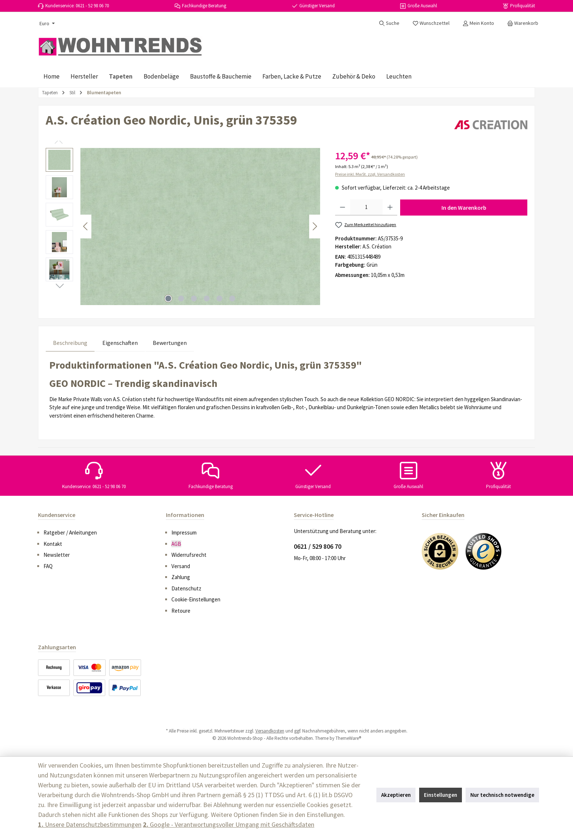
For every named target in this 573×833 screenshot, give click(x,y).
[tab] (70, 342)
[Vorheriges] (85, 226)
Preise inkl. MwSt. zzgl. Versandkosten (370, 174)
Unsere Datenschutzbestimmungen (89, 824)
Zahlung (180, 577)
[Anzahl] (366, 207)
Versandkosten (269, 731)
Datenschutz (186, 588)
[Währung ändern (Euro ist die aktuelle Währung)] (46, 23)
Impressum (184, 532)
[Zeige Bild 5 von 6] (220, 298)
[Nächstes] (314, 226)
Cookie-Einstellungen (195, 599)
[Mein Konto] (478, 23)
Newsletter (56, 554)
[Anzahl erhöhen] (390, 207)
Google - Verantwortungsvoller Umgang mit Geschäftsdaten (228, 824)
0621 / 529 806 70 (317, 546)
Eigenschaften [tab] (120, 342)
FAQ (48, 566)
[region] (183, 226)
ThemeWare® (348, 738)
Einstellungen (440, 794)
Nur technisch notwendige (502, 794)
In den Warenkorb (463, 207)
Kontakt (52, 543)
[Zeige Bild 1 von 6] (168, 298)
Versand (180, 566)
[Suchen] (389, 23)
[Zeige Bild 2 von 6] (181, 298)
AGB (176, 543)
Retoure (180, 610)
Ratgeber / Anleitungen (70, 532)
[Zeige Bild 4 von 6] (207, 298)
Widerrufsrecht (188, 554)
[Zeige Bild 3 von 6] (194, 298)
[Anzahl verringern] (342, 207)
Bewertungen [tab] (170, 342)
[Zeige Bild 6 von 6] (232, 298)
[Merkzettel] (431, 23)
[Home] (51, 76)
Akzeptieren (396, 794)
